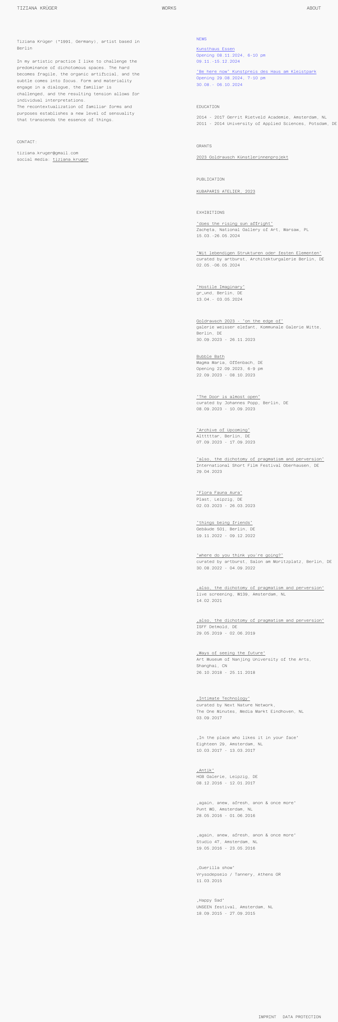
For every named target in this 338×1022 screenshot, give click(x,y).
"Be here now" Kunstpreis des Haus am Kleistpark (256, 71)
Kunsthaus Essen (215, 49)
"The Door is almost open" (228, 397)
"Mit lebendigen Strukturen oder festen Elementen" (259, 253)
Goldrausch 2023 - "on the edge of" (239, 321)
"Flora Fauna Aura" (219, 492)
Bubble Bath (210, 356)
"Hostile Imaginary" (220, 287)
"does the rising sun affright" (234, 223)
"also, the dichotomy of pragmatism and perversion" (260, 459)
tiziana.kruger (70, 159)
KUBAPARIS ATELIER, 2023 (225, 191)
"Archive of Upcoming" (223, 430)
